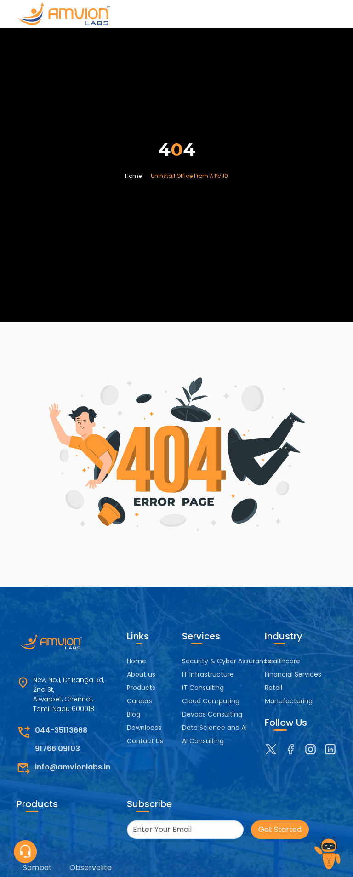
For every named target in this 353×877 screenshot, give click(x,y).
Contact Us (145, 741)
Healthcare (282, 661)
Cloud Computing (210, 701)
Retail (273, 687)
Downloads (144, 727)
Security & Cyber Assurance (227, 661)
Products (141, 687)
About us (141, 674)
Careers (139, 701)
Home (133, 176)
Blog (133, 714)
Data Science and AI (214, 727)
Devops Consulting (212, 714)
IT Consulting (203, 687)
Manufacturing (289, 701)
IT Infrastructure (208, 674)
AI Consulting (203, 741)
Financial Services (293, 674)
